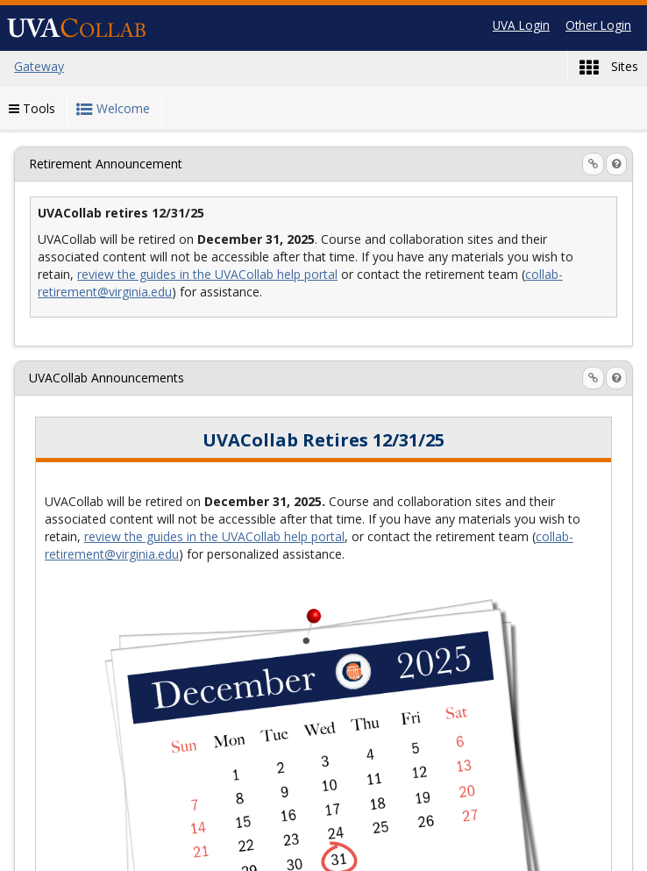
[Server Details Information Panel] (509, 851)
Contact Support (234, 851)
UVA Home (446, 851)
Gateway (140, 851)
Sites (608, 68)
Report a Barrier (347, 851)
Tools (32, 108)
